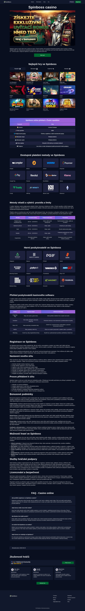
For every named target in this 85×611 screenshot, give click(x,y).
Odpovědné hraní (56, 601)
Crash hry (51, 68)
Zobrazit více (42, 583)
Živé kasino (38, 1)
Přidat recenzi (68, 562)
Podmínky (69, 595)
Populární (18, 68)
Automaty (67, 68)
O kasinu (55, 595)
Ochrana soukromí (71, 597)
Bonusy (54, 597)
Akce (44, 1)
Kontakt (69, 599)
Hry (48, 1)
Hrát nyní (42, 55)
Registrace (78, 1)
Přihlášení (72, 1)
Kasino (32, 1)
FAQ (68, 601)
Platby (54, 599)
